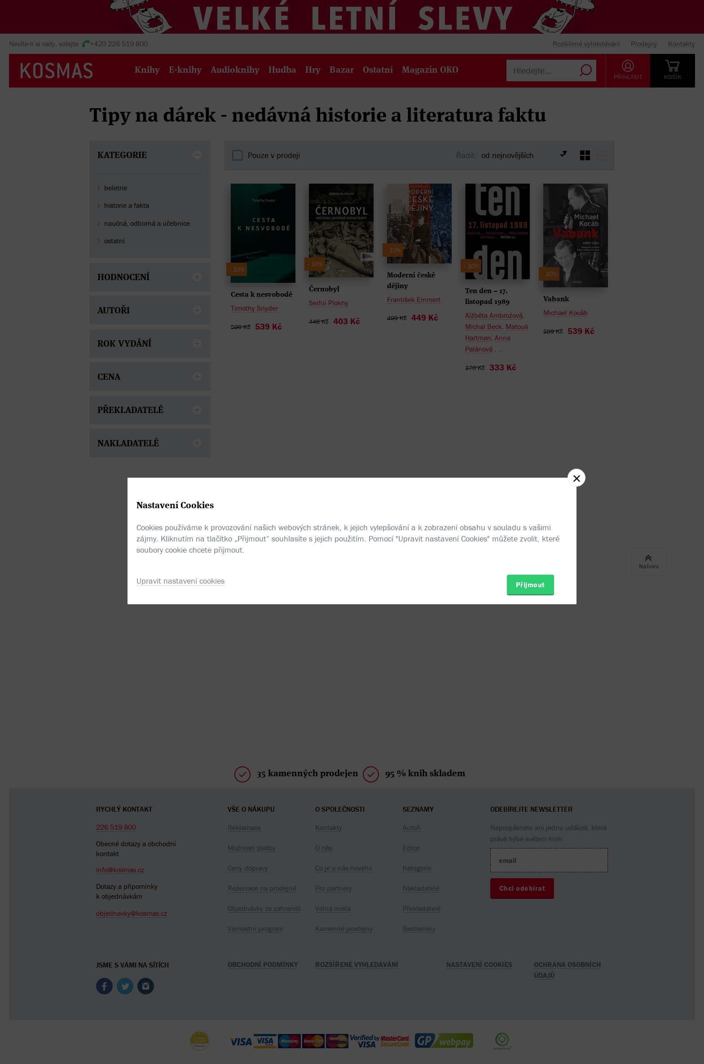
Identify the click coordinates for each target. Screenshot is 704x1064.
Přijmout (530, 584)
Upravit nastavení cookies (180, 581)
